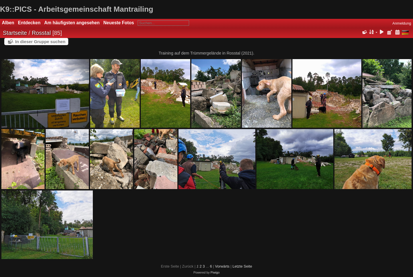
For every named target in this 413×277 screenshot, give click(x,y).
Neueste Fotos (118, 22)
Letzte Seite (242, 266)
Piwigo (215, 272)
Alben (8, 22)
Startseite (15, 33)
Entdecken (29, 22)
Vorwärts (222, 266)
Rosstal (41, 33)
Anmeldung (401, 23)
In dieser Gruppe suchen (40, 41)
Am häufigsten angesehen (72, 22)
